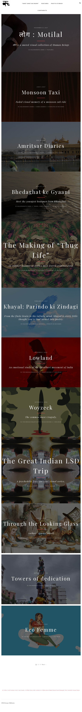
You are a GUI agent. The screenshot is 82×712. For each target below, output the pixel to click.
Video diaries (41, 106)
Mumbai (54, 690)
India (34, 690)
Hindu (28, 690)
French (16, 690)
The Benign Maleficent (29, 153)
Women (78, 690)
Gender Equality (21, 690)
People (57, 690)
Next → (44, 664)
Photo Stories (57, 3)
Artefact (46, 636)
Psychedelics (70, 690)
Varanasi (74, 690)
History (31, 690)
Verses (41, 324)
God (26, 690)
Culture (5, 690)
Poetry (66, 690)
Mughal (50, 690)
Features (44, 3)
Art (2, 690)
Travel (42, 153)
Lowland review (39, 690)
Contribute (42, 10)
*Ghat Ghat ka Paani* (30, 3)
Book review (47, 372)
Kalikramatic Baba (38, 49)
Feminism (12, 690)
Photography (61, 690)
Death (8, 690)
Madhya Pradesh (45, 690)
